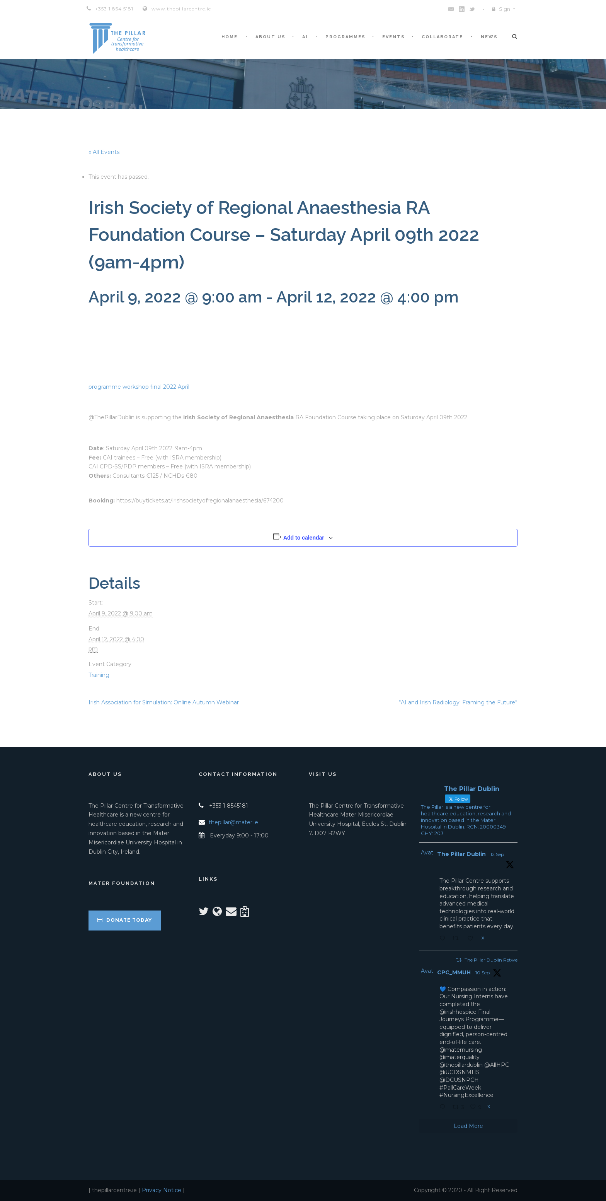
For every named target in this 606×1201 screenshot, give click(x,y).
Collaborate (442, 36)
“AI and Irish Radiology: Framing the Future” (458, 702)
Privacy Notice (161, 1190)
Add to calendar (303, 538)
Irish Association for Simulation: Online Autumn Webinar (164, 702)
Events (393, 36)
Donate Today (124, 920)
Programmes (345, 36)
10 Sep (482, 972)
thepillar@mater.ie (233, 822)
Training (99, 674)
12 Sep (497, 854)
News (489, 36)
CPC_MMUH (454, 972)
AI (305, 36)
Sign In (507, 9)
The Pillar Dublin (461, 854)
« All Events (104, 152)
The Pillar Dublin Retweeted (496, 960)
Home (229, 36)
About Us (270, 36)
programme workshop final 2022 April (139, 386)
